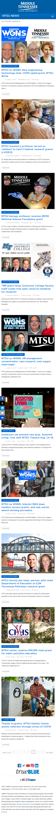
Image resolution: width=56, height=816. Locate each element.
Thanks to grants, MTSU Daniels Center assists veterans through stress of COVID (26, 725)
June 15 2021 (25, 590)
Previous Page (7, 752)
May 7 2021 (20, 657)
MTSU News (10, 16)
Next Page (49, 752)
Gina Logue (11, 657)
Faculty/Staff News (10, 66)
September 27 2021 (24, 79)
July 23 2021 (22, 514)
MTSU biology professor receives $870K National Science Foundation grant (25, 218)
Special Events (8, 430)
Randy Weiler (11, 730)
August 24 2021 (23, 368)
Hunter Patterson (13, 295)
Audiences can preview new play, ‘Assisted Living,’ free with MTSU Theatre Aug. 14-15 (27, 436)
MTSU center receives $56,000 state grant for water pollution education (26, 652)
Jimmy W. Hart (11, 79)
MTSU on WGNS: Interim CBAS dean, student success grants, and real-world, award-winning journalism (25, 507)
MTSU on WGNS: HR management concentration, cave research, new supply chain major (26, 361)
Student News (8, 719)
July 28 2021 (21, 441)
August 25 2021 (26, 295)
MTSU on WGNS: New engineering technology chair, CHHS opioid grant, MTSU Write (27, 73)
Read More (5, 94)
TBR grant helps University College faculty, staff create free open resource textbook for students (27, 288)
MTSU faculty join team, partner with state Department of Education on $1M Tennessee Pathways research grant (27, 583)
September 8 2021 (27, 156)
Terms (4, 811)
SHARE (36, 79)
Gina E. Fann (11, 441)
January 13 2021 (23, 730)
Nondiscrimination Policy (25, 803)
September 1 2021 (27, 222)
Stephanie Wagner (13, 156)
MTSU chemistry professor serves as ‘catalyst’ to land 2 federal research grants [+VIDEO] (27, 149)
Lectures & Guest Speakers (13, 354)
